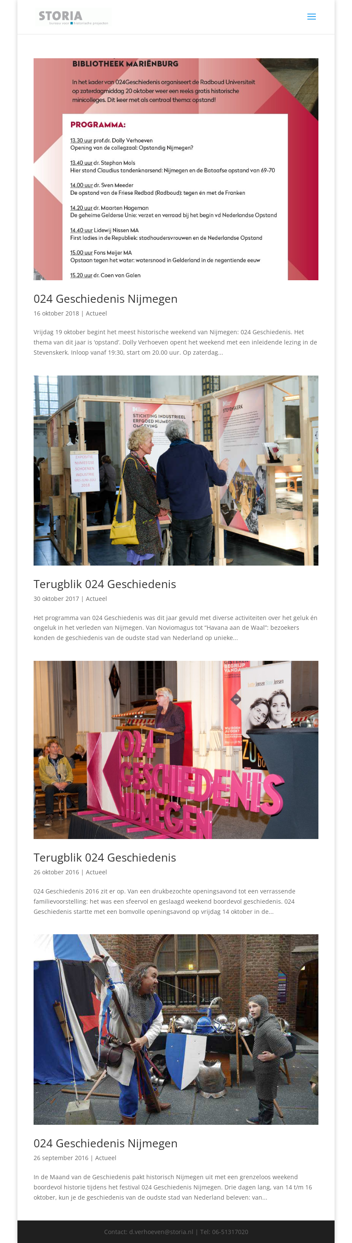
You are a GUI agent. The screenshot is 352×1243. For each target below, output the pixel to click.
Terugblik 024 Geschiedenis (105, 584)
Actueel (96, 313)
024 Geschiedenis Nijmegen (106, 298)
